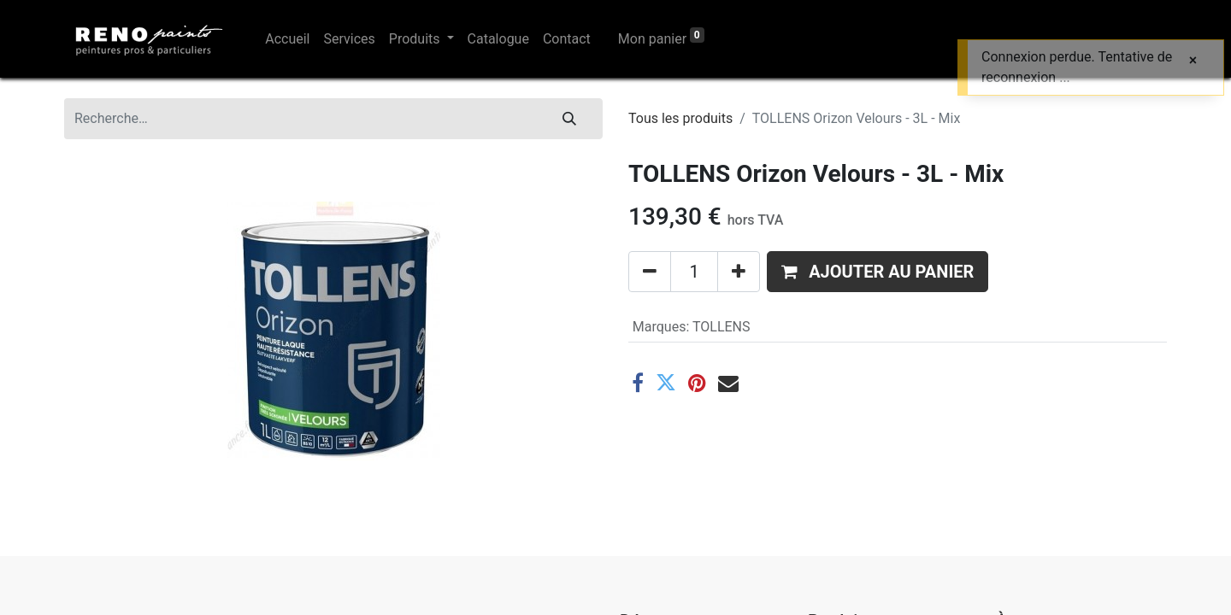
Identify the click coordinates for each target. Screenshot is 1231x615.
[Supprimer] (649, 271)
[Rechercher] (569, 118)
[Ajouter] (738, 271)
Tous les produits (680, 118)
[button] (877, 271)
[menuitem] (287, 39)
